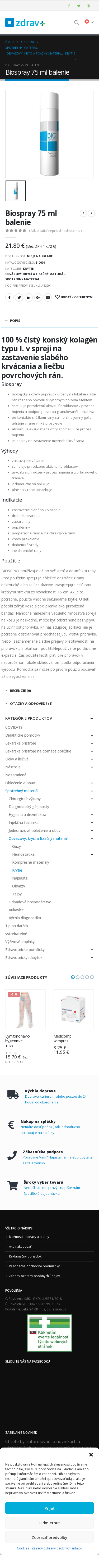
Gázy (16, 846)
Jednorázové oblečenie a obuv (34, 830)
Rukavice (16, 909)
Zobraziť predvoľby (49, 1537)
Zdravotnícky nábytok (24, 957)
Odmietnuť (49, 1522)
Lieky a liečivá (17, 758)
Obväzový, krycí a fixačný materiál (35, 274)
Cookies (23, 1548)
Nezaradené (15, 774)
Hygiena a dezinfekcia (27, 814)
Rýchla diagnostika (25, 917)
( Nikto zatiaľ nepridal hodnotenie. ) (55, 230)
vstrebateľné (16, 933)
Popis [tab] (15, 320)
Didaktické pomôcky (22, 735)
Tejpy (17, 893)
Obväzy (18, 886)
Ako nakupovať (20, 1246)
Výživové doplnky (20, 941)
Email (48, 297)
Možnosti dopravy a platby (29, 1236)
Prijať (50, 1508)
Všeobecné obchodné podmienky (34, 1266)
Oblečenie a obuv (20, 782)
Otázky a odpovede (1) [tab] (31, 703)
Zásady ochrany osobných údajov (57, 1548)
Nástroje (13, 766)
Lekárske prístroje (20, 743)
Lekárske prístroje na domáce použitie (38, 751)
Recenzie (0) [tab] (20, 690)
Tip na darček (16, 925)
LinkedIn (29, 297)
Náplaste (20, 878)
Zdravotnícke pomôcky (25, 949)
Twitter (19, 297)
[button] (91, 1454)
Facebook (9, 297)
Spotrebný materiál (22, 279)
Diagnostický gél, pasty (29, 806)
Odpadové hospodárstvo (30, 901)
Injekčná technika (24, 822)
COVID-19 (13, 727)
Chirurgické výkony (25, 798)
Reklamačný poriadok (25, 1256)
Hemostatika (23, 854)
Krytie (28, 269)
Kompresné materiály (30, 862)
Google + (38, 297)
